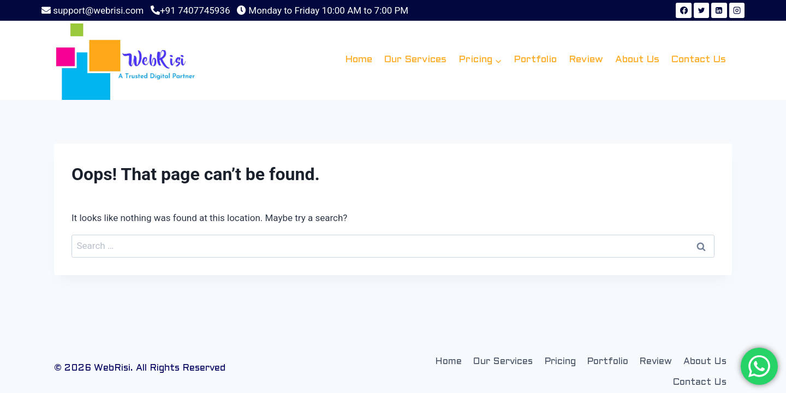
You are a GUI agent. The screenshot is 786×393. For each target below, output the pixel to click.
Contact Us (698, 59)
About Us (637, 59)
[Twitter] (701, 10)
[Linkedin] (719, 10)
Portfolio (535, 59)
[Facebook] (683, 10)
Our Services (415, 59)
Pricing (560, 362)
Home (358, 59)
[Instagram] (737, 10)
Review (586, 59)
